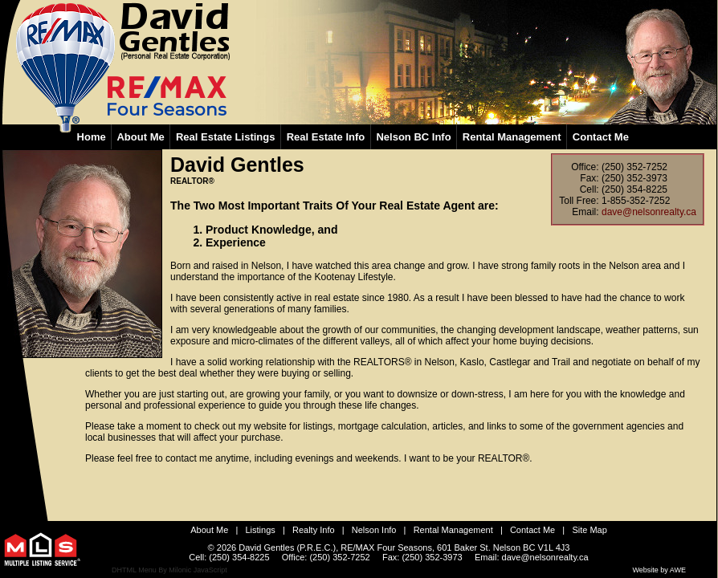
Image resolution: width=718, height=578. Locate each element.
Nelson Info (374, 530)
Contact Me (532, 530)
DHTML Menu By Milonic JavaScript (169, 570)
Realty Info (313, 530)
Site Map (589, 530)
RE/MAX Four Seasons (386, 547)
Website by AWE (659, 570)
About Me (209, 530)
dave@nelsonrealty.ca (649, 212)
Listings (260, 530)
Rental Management (453, 530)
